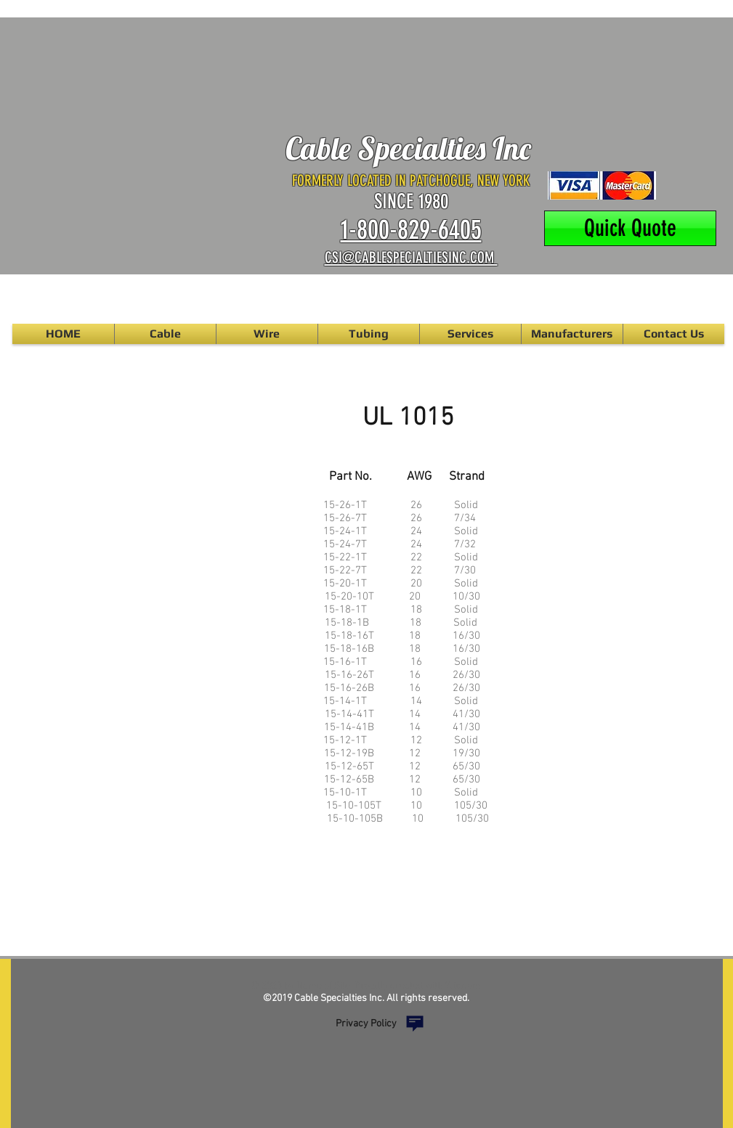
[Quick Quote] (630, 228)
